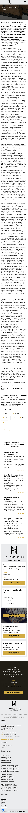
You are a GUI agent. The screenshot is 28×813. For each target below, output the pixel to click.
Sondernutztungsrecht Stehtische (11, 498)
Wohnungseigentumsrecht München (10, 766)
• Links (2, 747)
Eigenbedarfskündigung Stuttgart (9, 790)
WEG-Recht (11, 7)
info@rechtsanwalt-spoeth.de (10, 579)
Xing (2, 803)
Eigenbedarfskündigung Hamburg (9, 789)
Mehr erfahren (20, 470)
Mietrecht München (6, 757)
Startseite (4, 7)
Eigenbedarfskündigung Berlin (8, 784)
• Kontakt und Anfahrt (6, 745)
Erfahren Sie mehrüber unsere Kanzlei (14, 615)
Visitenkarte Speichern (14, 604)
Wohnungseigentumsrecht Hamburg (10, 770)
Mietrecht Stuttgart (6, 762)
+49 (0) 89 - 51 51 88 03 (10, 733)
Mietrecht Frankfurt (6, 759)
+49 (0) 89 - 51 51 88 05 (10, 734)
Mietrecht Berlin (5, 755)
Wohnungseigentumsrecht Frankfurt (10, 768)
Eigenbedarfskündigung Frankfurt (9, 787)
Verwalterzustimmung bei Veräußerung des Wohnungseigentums (13, 519)
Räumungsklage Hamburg (7, 779)
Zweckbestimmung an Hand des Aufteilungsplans (13, 476)
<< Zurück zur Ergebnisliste (8, 430)
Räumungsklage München (7, 776)
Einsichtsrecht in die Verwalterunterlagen (11, 453)
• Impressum (4, 742)
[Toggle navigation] (25, 2)
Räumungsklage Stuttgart (7, 781)
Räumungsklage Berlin (6, 774)
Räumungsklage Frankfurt (7, 777)
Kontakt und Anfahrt (14, 583)
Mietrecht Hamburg (6, 760)
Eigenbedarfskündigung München (9, 785)
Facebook (3, 799)
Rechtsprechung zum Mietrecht (14, 636)
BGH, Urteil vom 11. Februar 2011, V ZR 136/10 (14, 382)
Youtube (3, 802)
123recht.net (4, 807)
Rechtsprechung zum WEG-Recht (14, 653)
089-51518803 (6, 574)
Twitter (3, 800)
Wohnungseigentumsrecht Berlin (9, 765)
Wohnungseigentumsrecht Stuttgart (10, 771)
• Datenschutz (4, 744)
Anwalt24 (3, 805)
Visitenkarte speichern (7, 739)
